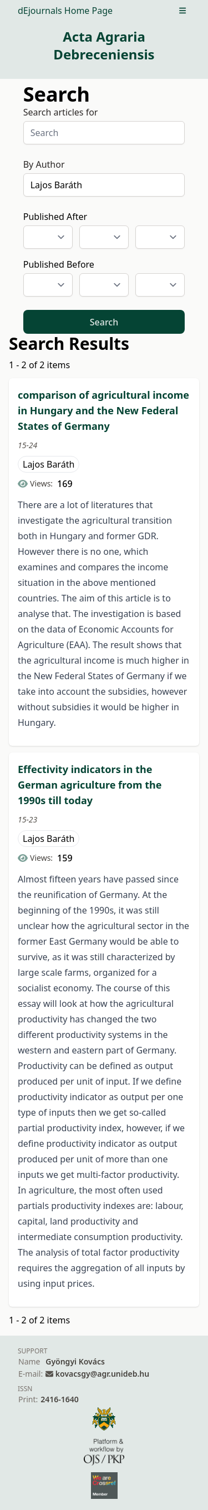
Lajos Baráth (48, 464)
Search (104, 322)
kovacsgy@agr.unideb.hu (102, 1373)
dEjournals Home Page (65, 10)
